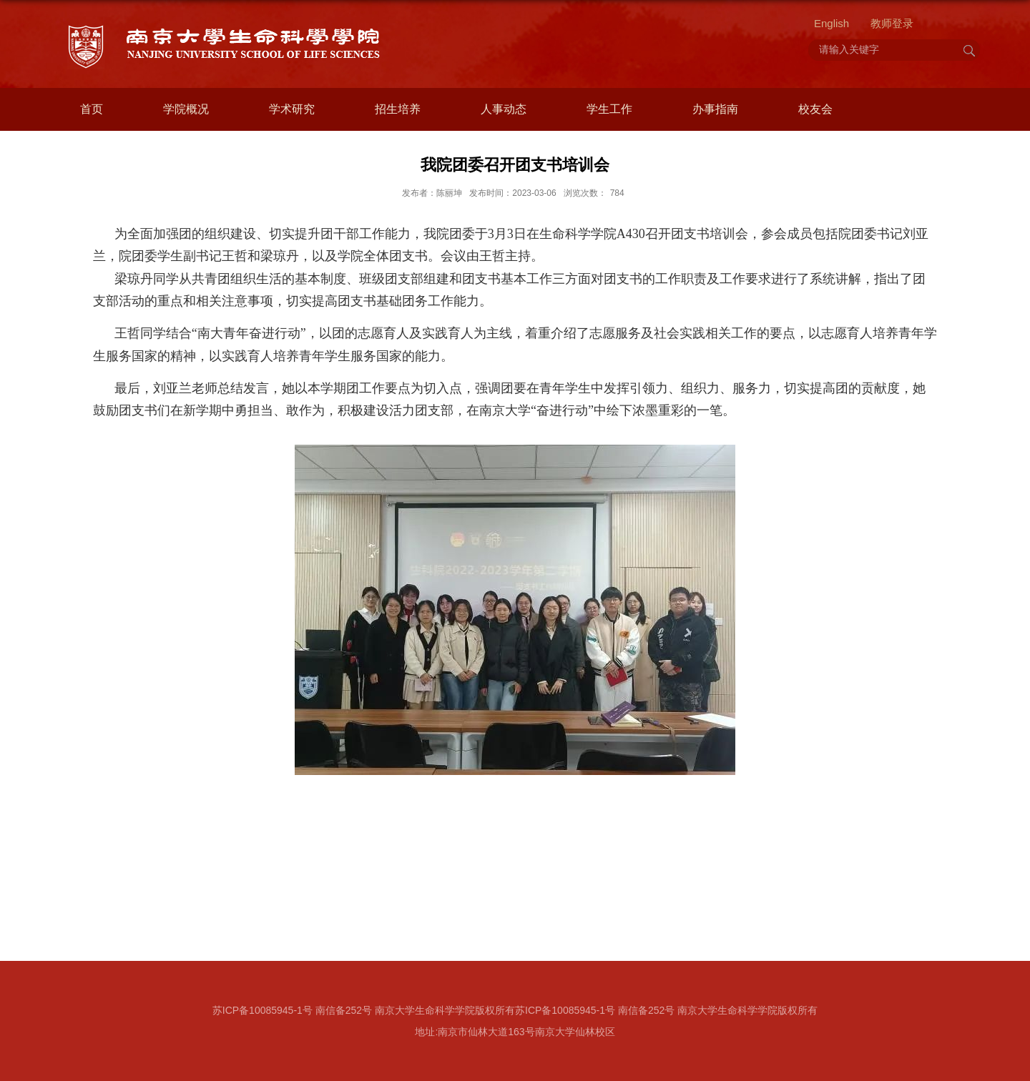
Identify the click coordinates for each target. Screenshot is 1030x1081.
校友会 (815, 109)
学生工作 (609, 109)
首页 (91, 109)
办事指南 (715, 109)
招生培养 (398, 109)
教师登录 (891, 23)
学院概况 (186, 109)
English (831, 23)
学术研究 (292, 109)
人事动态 (503, 109)
